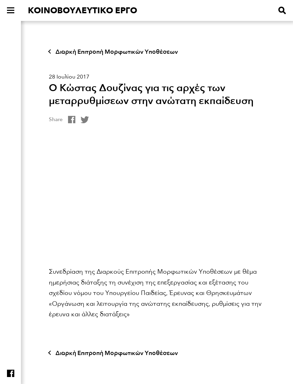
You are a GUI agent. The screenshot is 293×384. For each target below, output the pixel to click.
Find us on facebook (10, 373)
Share (56, 119)
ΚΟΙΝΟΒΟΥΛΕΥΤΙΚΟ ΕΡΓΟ (82, 11)
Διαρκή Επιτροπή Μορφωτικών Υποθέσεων (116, 52)
